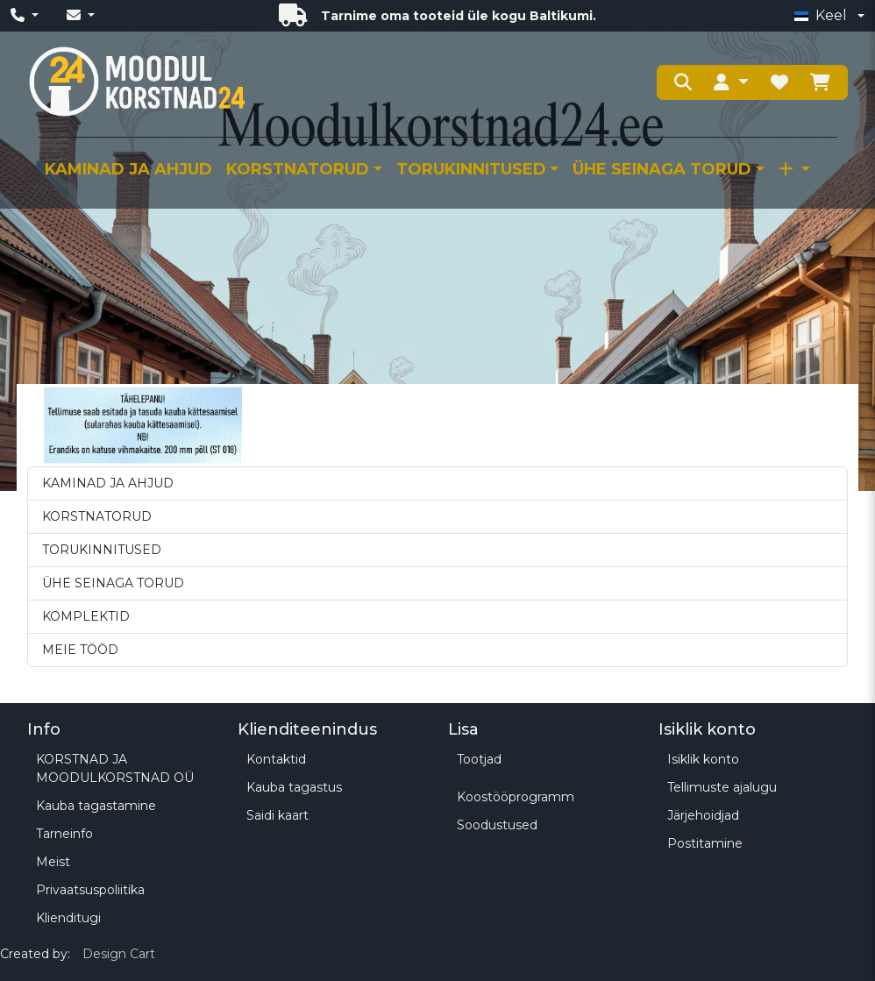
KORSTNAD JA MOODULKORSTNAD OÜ (115, 768)
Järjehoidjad (703, 815)
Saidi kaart (277, 815)
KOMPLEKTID (86, 616)
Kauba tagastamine (96, 806)
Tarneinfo (64, 834)
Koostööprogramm (515, 797)
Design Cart (118, 954)
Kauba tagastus (294, 787)
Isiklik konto (703, 759)
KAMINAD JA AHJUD (128, 169)
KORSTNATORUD (297, 169)
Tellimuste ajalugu (722, 787)
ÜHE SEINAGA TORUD (662, 169)
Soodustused (497, 825)
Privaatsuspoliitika (90, 890)
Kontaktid (276, 759)
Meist (53, 862)
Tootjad (479, 759)
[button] (731, 82)
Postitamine (705, 843)
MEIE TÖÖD (80, 650)
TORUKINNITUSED (471, 169)
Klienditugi (68, 918)
